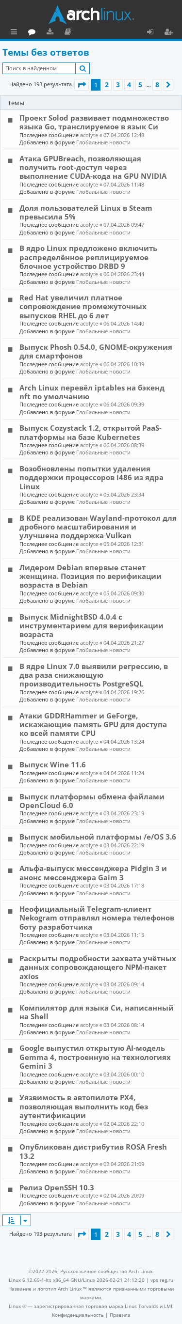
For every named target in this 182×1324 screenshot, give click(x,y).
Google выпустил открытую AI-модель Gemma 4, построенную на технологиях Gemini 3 (95, 1057)
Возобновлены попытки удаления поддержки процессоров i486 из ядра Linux (91, 477)
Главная (43, 31)
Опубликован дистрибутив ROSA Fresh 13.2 (93, 1151)
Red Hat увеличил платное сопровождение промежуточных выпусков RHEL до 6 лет (83, 306)
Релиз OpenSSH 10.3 (56, 1187)
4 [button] (129, 84)
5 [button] (140, 84)
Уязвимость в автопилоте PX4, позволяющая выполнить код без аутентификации (83, 1106)
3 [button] (118, 84)
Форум (75, 33)
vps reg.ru (161, 1280)
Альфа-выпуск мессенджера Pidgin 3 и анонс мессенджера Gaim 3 (93, 872)
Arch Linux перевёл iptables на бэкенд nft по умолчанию (92, 392)
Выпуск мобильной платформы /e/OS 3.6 (97, 836)
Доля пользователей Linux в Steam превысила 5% (85, 212)
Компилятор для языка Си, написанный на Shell (96, 1012)
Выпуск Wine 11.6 (52, 764)
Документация (111, 33)
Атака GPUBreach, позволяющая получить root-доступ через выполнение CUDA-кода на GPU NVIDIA (92, 167)
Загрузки (93, 33)
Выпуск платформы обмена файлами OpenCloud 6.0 (92, 801)
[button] (81, 85)
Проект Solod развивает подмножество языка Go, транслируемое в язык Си (94, 122)
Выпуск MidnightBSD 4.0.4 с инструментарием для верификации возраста (91, 625)
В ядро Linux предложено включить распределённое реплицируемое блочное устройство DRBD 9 (88, 257)
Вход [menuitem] (153, 33)
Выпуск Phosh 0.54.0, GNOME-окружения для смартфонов (95, 351)
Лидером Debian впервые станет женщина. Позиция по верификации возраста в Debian (90, 576)
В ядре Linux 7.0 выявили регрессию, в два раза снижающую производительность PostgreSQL (93, 675)
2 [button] (107, 84)
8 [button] (157, 84)
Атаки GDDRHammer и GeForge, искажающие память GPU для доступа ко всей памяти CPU (93, 724)
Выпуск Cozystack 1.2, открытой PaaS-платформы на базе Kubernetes (90, 432)
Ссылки (15, 33)
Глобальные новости (103, 142)
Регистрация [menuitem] (170, 33)
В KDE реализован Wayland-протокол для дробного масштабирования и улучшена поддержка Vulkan (98, 527)
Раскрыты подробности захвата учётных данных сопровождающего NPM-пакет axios (97, 967)
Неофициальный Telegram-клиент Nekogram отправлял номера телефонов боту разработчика (96, 918)
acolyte (89, 135)
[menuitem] (78, 1314)
